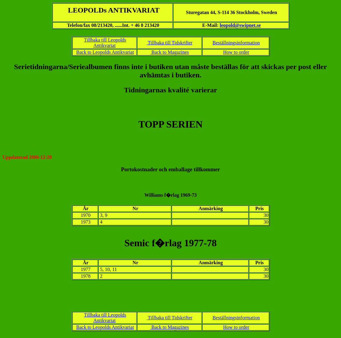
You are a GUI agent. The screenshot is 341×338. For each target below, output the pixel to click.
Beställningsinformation (236, 42)
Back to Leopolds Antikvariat (105, 52)
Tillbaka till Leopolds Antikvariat (105, 42)
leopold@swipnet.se (240, 25)
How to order (236, 52)
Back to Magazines (169, 52)
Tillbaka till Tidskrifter (170, 42)
